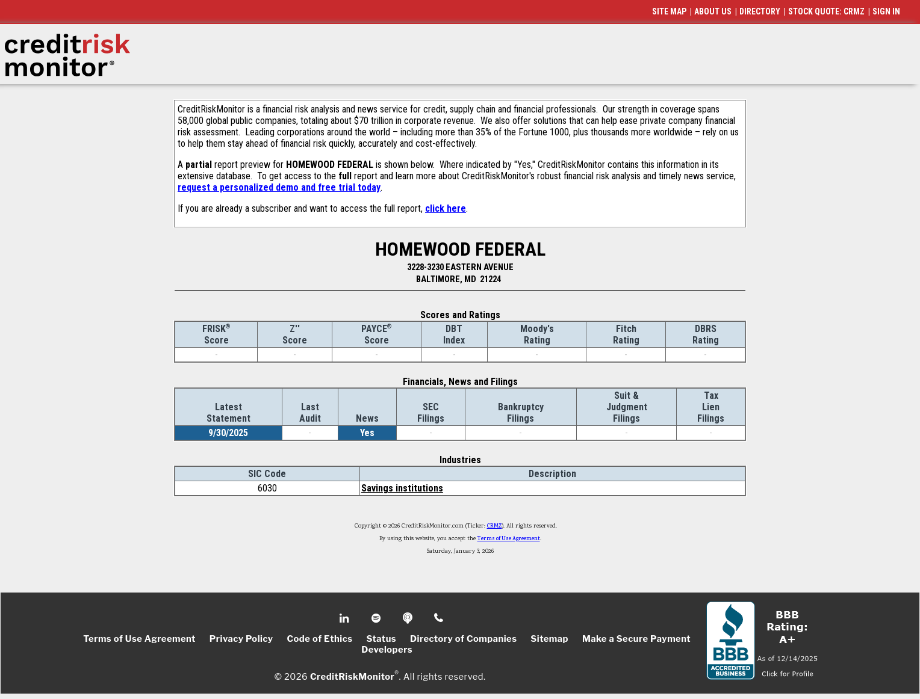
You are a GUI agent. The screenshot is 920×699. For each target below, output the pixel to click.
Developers (386, 649)
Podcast (408, 618)
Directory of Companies (463, 638)
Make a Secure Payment (636, 638)
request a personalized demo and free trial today (279, 187)
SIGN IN (886, 11)
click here (445, 208)
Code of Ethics (319, 638)
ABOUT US (713, 11)
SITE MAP (669, 11)
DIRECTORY (759, 11)
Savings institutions (402, 488)
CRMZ (494, 526)
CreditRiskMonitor (352, 676)
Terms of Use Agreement (508, 539)
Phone (439, 618)
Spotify (377, 618)
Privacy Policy (241, 638)
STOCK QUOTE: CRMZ (826, 11)
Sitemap (549, 638)
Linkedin (346, 618)
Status (381, 638)
